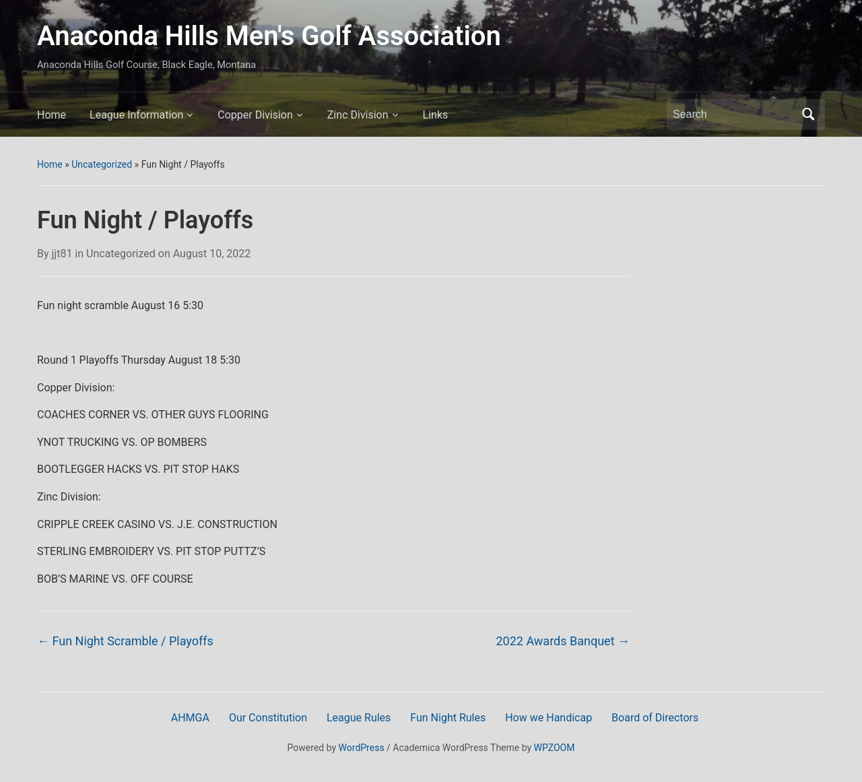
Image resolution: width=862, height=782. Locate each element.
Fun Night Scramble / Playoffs (125, 641)
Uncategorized (101, 164)
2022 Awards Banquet (563, 641)
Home (51, 114)
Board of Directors (654, 717)
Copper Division (255, 114)
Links (436, 114)
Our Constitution (268, 717)
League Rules (359, 717)
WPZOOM (554, 747)
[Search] (733, 114)
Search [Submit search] (808, 114)
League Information (136, 114)
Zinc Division (358, 114)
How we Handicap (548, 717)
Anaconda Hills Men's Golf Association (269, 36)
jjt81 (62, 253)
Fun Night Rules (448, 717)
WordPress (362, 747)
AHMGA (190, 717)
